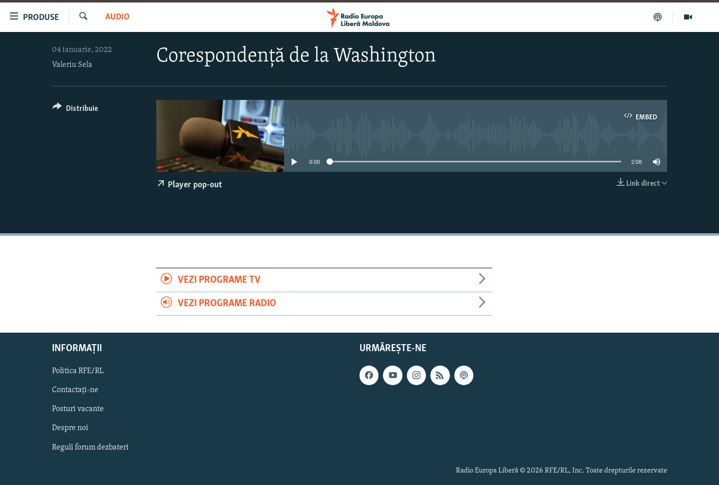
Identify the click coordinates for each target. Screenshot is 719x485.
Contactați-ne (75, 391)
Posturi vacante (78, 410)
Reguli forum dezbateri (90, 448)
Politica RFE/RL (78, 372)
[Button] (75, 110)
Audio (117, 17)
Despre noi (70, 429)
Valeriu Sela (72, 65)
